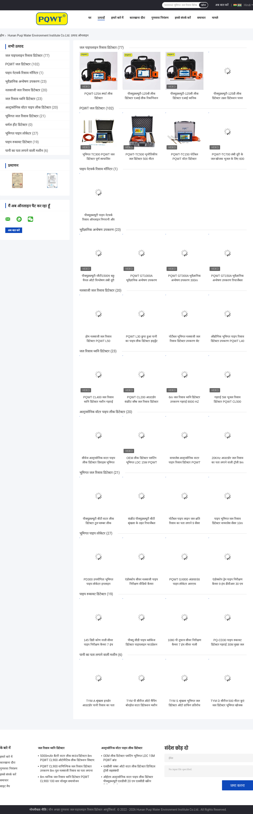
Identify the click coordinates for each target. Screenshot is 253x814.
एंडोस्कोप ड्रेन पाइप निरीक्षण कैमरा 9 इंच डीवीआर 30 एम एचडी (227, 584)
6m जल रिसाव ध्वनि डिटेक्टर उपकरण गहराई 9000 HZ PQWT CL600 (184, 402)
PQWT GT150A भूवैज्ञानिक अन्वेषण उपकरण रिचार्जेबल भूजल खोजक (227, 280)
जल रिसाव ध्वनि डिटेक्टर (20, 99)
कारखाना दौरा (137, 17)
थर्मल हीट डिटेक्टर (16, 125)
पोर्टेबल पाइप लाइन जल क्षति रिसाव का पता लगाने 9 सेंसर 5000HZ (184, 523)
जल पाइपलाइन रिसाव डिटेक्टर (24, 56)
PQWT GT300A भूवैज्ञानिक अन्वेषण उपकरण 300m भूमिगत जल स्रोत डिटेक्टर (184, 280)
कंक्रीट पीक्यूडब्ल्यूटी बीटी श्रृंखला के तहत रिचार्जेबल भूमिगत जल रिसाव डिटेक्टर (141, 523)
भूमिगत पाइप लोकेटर (18, 133)
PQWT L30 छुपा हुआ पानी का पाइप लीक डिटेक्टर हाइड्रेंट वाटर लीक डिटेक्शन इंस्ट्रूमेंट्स (141, 341)
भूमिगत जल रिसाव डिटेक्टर (22, 116)
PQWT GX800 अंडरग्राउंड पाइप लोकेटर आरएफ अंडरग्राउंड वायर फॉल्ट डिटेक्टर (184, 584)
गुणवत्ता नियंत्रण (159, 17)
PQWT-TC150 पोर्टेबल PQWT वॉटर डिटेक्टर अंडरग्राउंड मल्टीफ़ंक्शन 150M (184, 159)
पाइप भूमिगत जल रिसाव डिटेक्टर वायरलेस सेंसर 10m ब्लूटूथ (227, 523)
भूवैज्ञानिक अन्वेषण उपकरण (22, 81)
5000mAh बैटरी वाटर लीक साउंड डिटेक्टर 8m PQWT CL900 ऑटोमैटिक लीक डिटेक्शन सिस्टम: (67, 758)
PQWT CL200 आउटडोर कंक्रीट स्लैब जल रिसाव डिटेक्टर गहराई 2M (141, 402)
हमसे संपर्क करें (183, 17)
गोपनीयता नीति (38, 809)
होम (2, 35)
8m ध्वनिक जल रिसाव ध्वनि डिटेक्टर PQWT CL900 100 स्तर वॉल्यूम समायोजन (64, 779)
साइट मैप (5, 786)
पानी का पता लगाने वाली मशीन (24, 151)
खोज (203, 5)
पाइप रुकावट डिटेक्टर (18, 142)
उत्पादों (101, 17)
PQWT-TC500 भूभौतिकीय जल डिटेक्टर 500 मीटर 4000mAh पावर (141, 159)
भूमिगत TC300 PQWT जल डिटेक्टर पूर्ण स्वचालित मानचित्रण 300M (98, 159)
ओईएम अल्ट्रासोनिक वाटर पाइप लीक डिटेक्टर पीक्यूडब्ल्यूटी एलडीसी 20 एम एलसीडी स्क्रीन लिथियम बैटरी (128, 779)
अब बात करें (222, 5)
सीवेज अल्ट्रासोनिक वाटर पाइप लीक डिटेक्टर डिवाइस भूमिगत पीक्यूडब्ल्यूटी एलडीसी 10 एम (98, 462)
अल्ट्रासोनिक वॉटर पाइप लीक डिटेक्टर (28, 107)
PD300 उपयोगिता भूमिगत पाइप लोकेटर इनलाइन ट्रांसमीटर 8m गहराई (98, 584)
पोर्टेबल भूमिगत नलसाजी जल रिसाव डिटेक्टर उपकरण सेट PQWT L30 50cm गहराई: (184, 341)
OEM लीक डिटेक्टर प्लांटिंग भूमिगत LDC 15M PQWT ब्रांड (141, 462)
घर (89, 17)
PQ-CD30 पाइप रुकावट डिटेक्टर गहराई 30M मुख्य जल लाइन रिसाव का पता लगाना (227, 644)
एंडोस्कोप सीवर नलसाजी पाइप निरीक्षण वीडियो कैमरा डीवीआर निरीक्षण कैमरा (141, 584)
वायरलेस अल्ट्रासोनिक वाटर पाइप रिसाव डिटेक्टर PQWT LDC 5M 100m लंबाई (185, 462)
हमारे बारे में (117, 17)
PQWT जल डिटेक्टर (18, 64)
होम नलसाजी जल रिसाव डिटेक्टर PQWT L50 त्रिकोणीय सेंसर (98, 341)
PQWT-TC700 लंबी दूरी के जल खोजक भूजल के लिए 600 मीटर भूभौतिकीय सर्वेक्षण (227, 159)
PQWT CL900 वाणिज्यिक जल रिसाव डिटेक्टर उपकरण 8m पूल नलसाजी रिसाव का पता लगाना (66, 768)
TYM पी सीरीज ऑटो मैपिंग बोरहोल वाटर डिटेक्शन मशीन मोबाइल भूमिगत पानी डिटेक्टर (141, 705)
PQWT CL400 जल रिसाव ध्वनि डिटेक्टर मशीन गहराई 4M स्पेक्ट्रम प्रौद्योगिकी (98, 402)
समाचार (201, 17)
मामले (215, 17)
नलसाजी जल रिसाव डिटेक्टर (22, 90)
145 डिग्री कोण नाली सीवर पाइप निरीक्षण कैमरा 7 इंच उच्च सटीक (98, 644)
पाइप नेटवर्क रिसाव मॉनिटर (21, 73)
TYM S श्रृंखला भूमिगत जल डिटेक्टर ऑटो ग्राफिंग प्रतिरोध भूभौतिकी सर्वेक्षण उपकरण (184, 705)
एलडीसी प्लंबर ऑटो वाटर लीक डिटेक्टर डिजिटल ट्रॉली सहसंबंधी (129, 768)
